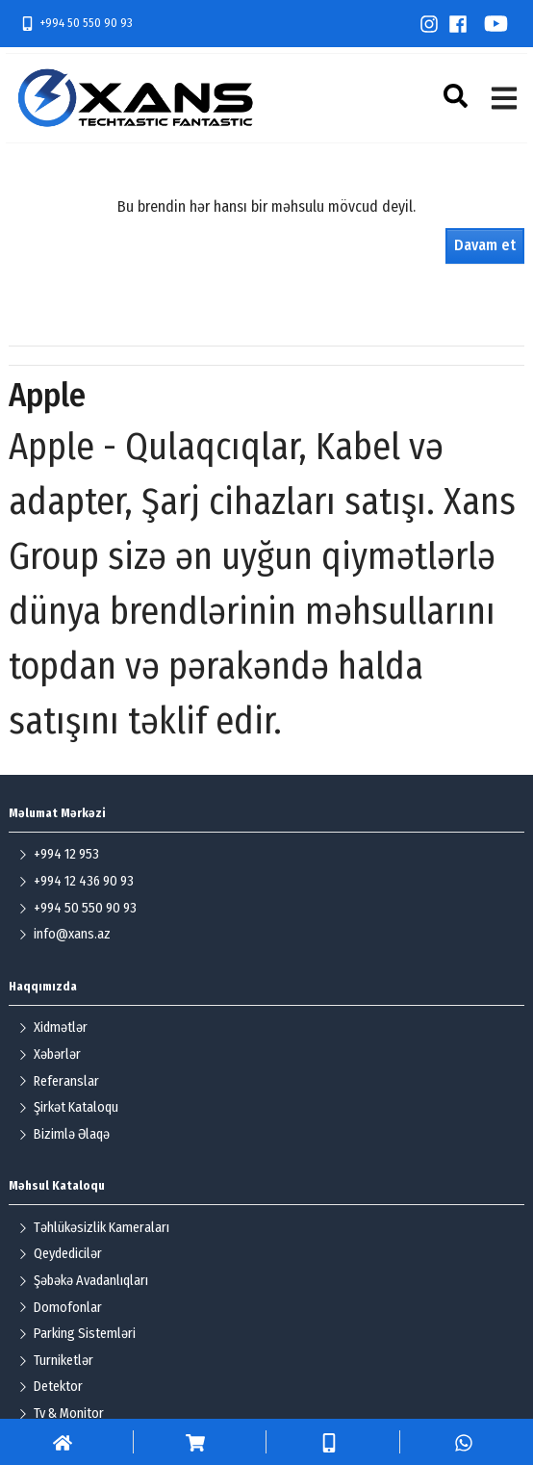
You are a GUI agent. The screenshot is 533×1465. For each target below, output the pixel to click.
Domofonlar (60, 1307)
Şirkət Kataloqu (68, 1107)
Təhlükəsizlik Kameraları (93, 1228)
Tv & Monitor (61, 1413)
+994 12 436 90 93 (76, 881)
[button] (458, 96)
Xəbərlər (49, 1054)
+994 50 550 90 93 (76, 23)
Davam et (485, 245)
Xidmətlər (53, 1027)
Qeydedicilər (60, 1254)
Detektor (50, 1386)
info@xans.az (64, 934)
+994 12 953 (58, 854)
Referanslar (58, 1081)
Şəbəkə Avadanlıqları (83, 1280)
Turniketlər (55, 1360)
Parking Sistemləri (77, 1333)
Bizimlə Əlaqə (64, 1134)
